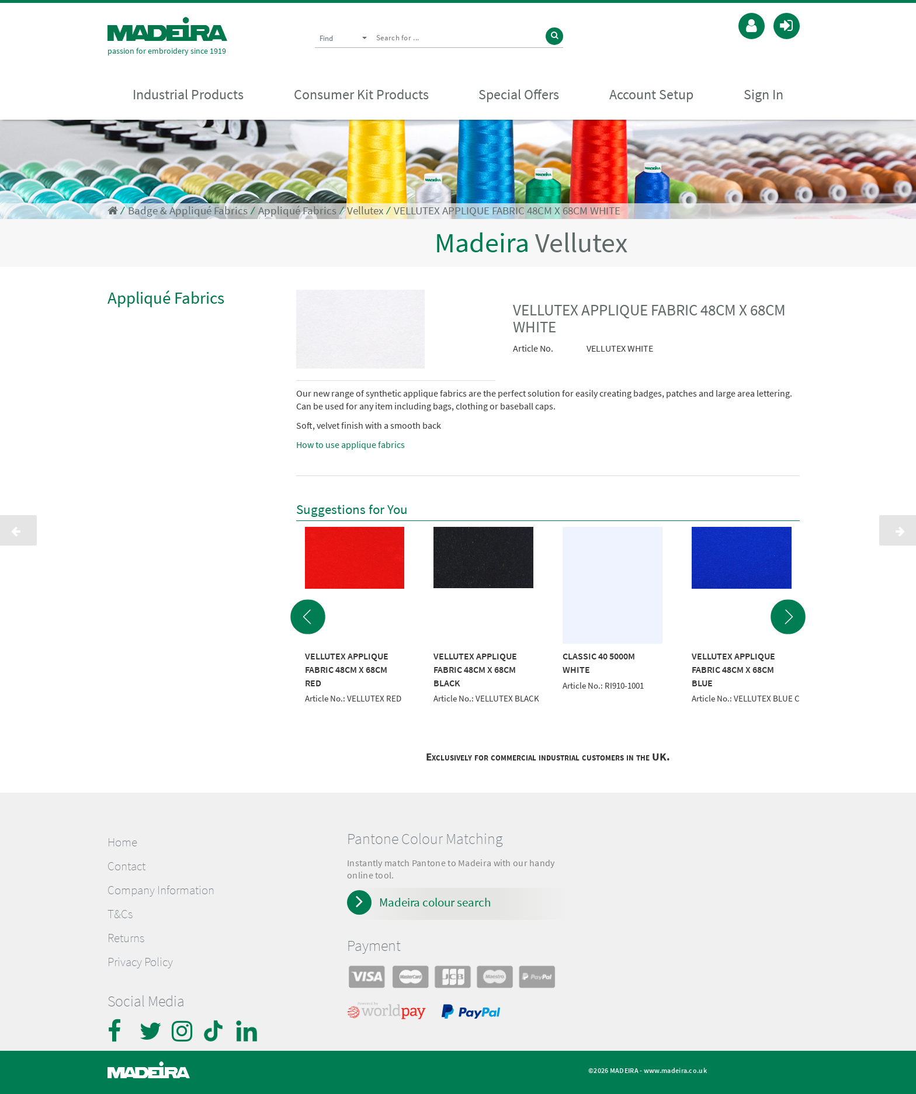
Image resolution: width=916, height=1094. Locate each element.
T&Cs (120, 914)
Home (122, 842)
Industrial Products (188, 94)
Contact (126, 866)
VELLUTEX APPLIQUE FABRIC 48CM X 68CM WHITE (507, 210)
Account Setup (651, 94)
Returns (125, 938)
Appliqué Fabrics (297, 210)
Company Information (160, 890)
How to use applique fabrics (350, 444)
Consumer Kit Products (361, 94)
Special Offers (518, 94)
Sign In (763, 94)
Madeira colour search (435, 902)
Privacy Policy (140, 962)
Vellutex (365, 210)
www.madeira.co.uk (675, 1070)
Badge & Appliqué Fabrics (188, 210)
